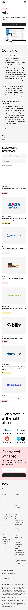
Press (16, 501)
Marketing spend (6, 549)
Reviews (17, 528)
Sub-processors (18, 544)
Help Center (21, 97)
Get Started (14, 24)
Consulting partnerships (7, 516)
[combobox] (14, 161)
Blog (16, 514)
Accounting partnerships (5, 519)
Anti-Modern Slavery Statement (19, 555)
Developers (17, 530)
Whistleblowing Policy (20, 565)
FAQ (16, 518)
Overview (4, 497)
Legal (16, 503)
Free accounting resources (18, 525)
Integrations (4, 501)
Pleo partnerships (6, 514)
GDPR (16, 548)
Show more (14, 405)
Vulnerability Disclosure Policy (20, 561)
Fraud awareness (19, 550)
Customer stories (19, 522)
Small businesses (6, 539)
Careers (17, 499)
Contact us (17, 507)
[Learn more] (14, 180)
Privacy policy (18, 546)
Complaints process (19, 552)
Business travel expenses (5, 544)
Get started (14, 475)
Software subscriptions (7, 547)
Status (3, 503)
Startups (4, 537)
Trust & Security (18, 558)
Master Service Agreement (18, 538)
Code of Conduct (19, 563)
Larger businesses (6, 541)
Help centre (17, 516)
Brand (16, 505)
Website (3, 139)
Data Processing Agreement (19, 541)
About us (17, 497)
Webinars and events (19, 520)
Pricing (3, 499)
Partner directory (6, 522)
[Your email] (14, 470)
